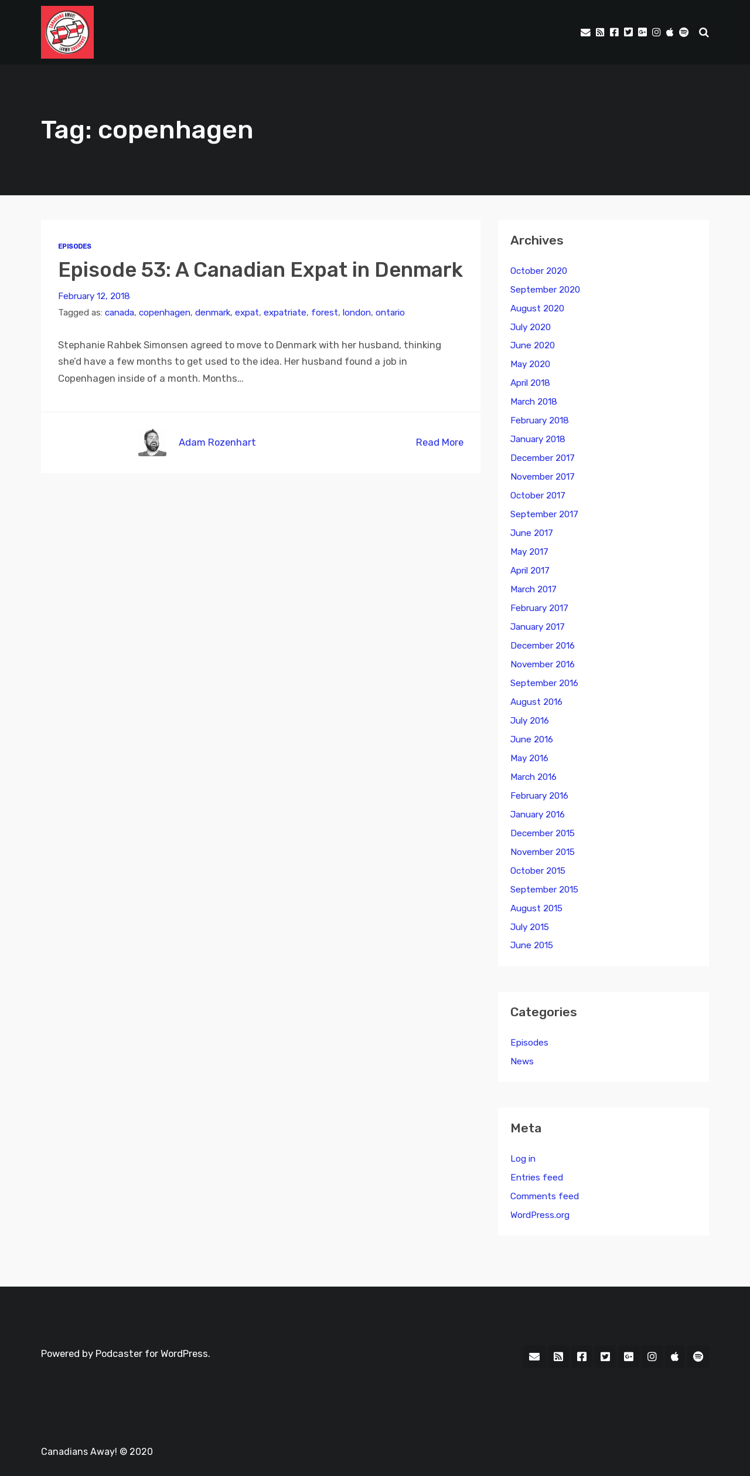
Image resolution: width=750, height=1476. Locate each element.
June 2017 (531, 533)
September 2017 (544, 514)
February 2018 (539, 420)
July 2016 (529, 720)
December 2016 (542, 645)
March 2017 (533, 589)
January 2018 (537, 439)
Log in (523, 1158)
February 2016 (539, 795)
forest (324, 312)
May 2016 (529, 758)
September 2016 (544, 683)
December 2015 (542, 833)
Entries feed (536, 1177)
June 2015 (531, 945)
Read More (439, 442)
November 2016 (542, 664)
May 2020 (530, 364)
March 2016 (533, 777)
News (522, 1061)
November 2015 (542, 852)
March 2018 (533, 401)
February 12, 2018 (94, 296)
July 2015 (529, 927)
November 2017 (542, 476)
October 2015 (537, 871)
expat (247, 312)
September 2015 (544, 889)
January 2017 (537, 627)
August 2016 (536, 702)
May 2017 (529, 552)
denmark (212, 312)
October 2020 (538, 271)
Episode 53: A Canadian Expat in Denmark (260, 270)
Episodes (74, 246)
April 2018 (530, 383)
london (357, 312)
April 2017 (530, 570)
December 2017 (542, 458)
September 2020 (545, 289)
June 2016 (531, 739)
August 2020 (537, 308)
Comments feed (544, 1196)
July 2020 (530, 327)
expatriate (285, 312)
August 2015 (536, 908)
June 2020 (532, 345)
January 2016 (537, 814)
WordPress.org (540, 1215)
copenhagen (164, 312)
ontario (390, 312)
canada (119, 312)
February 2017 (539, 608)
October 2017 (537, 495)
